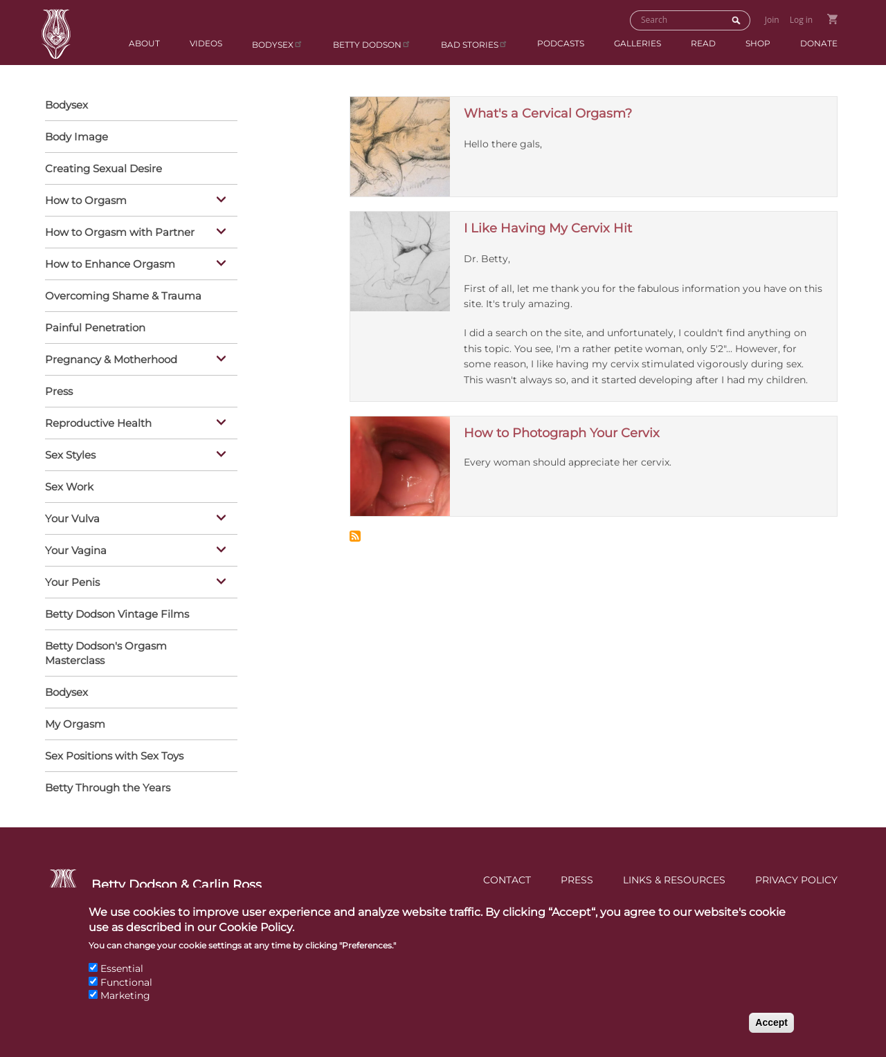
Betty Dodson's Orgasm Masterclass (106, 653)
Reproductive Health (137, 424)
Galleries (637, 43)
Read (703, 43)
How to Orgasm (137, 201)
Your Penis (137, 583)
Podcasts (560, 43)
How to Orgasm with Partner (137, 233)
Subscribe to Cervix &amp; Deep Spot (355, 536)
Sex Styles (137, 455)
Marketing (125, 1008)
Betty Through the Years (107, 787)
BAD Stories (474, 44)
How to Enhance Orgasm (137, 265)
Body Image (76, 136)
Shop (757, 43)
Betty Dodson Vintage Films (117, 614)
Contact (507, 880)
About (144, 43)
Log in (801, 20)
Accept (771, 1034)
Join (772, 20)
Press (59, 391)
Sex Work (69, 486)
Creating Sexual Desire (103, 168)
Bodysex (277, 44)
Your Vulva (137, 519)
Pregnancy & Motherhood (137, 360)
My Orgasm (75, 723)
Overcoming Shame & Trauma (123, 295)
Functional (126, 994)
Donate (819, 43)
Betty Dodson (372, 44)
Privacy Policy (796, 880)
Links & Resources (674, 880)
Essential (121, 980)
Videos (206, 43)
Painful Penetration (95, 327)
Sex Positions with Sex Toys (114, 755)
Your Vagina (137, 551)
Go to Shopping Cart (832, 19)
